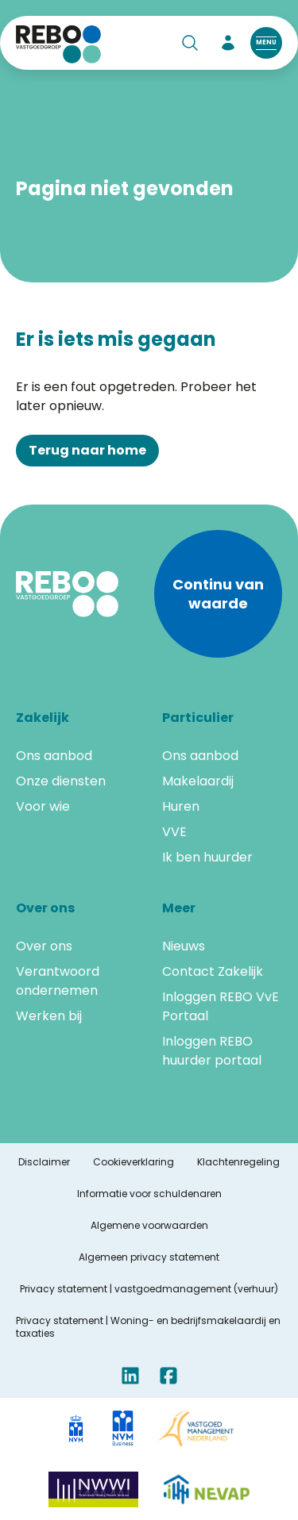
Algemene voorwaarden (149, 1225)
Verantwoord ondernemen (57, 981)
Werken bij (49, 1016)
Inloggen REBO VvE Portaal (220, 1006)
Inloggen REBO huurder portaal (211, 1050)
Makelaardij (198, 781)
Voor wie (43, 806)
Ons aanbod (54, 756)
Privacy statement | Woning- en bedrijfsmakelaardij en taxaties (148, 1327)
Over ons (44, 946)
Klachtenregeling (238, 1162)
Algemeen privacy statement (149, 1257)
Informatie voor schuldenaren (149, 1194)
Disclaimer (44, 1162)
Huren (180, 806)
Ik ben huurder (207, 857)
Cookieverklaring (133, 1162)
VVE (174, 832)
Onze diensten (61, 781)
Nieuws (183, 946)
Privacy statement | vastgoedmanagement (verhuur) (149, 1289)
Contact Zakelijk (212, 971)
